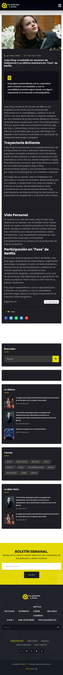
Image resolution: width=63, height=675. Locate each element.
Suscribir (31, 575)
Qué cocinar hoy (23, 645)
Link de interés (26, 620)
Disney (34, 473)
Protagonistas (47, 620)
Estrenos (24, 611)
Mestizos (45, 641)
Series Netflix (22, 462)
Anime (36, 611)
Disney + (10, 467)
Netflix (9, 462)
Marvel (50, 467)
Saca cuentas (41, 645)
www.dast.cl (31, 669)
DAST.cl (24, 664)
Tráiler (23, 473)
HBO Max (35, 462)
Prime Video (11, 473)
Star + (46, 462)
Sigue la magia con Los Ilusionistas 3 (31, 429)
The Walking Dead (35, 467)
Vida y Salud (15, 55)
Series (20, 467)
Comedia (38, 615)
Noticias (9, 611)
